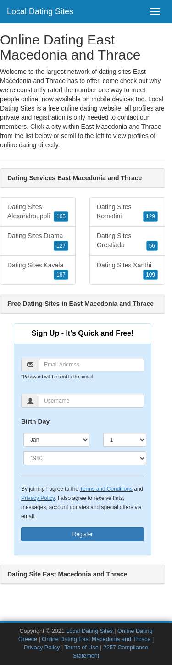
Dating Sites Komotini (127, 212)
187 (61, 275)
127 (61, 246)
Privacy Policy (38, 498)
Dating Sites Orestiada (127, 241)
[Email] (91, 364)
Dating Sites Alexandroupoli (37, 212)
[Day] (124, 440)
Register (82, 534)
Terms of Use (81, 647)
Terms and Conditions (106, 489)
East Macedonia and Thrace (121, 126)
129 (150, 216)
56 (152, 246)
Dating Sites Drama (37, 241)
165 (61, 216)
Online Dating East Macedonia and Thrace (96, 639)
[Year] (84, 458)
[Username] (91, 401)
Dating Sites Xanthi (127, 270)
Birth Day (35, 421)
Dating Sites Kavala (37, 270)
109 (150, 275)
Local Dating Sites (40, 11)
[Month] (56, 440)
